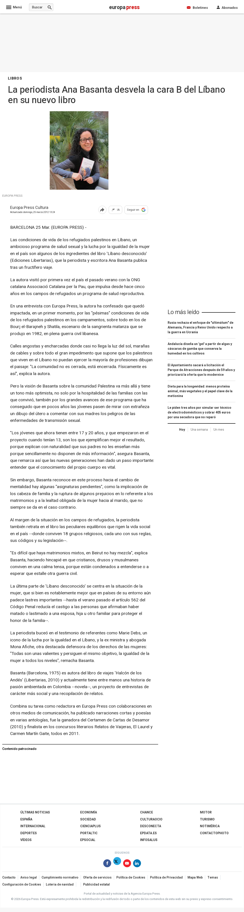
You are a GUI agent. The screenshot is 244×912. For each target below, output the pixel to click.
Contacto (9, 877)
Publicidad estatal (96, 884)
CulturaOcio (151, 819)
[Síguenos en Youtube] (127, 864)
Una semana (199, 429)
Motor (206, 812)
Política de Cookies (130, 877)
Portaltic (89, 833)
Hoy (182, 429)
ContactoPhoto (214, 833)
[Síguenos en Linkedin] (137, 864)
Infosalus (148, 840)
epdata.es (148, 833)
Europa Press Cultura (29, 208)
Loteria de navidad (60, 884)
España (26, 819)
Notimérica (210, 826)
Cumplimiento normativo (60, 877)
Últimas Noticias (35, 812)
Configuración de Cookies (21, 884)
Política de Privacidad (166, 877)
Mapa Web (195, 877)
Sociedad (88, 819)
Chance (146, 812)
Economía (88, 812)
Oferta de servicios (97, 877)
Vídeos (26, 840)
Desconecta (150, 826)
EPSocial (87, 840)
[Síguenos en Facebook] (107, 864)
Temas (212, 877)
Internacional (32, 826)
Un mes (219, 429)
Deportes (28, 833)
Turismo (207, 819)
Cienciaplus (90, 826)
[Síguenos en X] (117, 864)
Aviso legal (28, 877)
